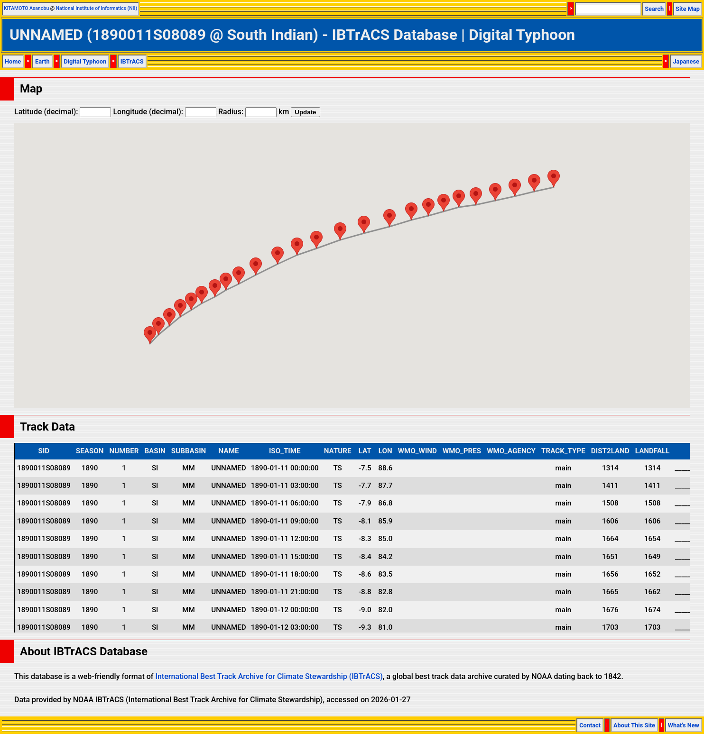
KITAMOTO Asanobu (26, 8)
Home (13, 61)
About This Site (634, 725)
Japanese (686, 61)
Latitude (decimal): (62, 111)
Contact (590, 725)
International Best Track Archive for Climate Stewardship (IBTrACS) (268, 676)
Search (654, 8)
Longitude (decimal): (164, 111)
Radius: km (253, 111)
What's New (683, 725)
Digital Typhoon (85, 61)
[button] (553, 178)
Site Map (688, 8)
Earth (42, 61)
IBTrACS (132, 61)
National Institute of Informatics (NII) (96, 8)
